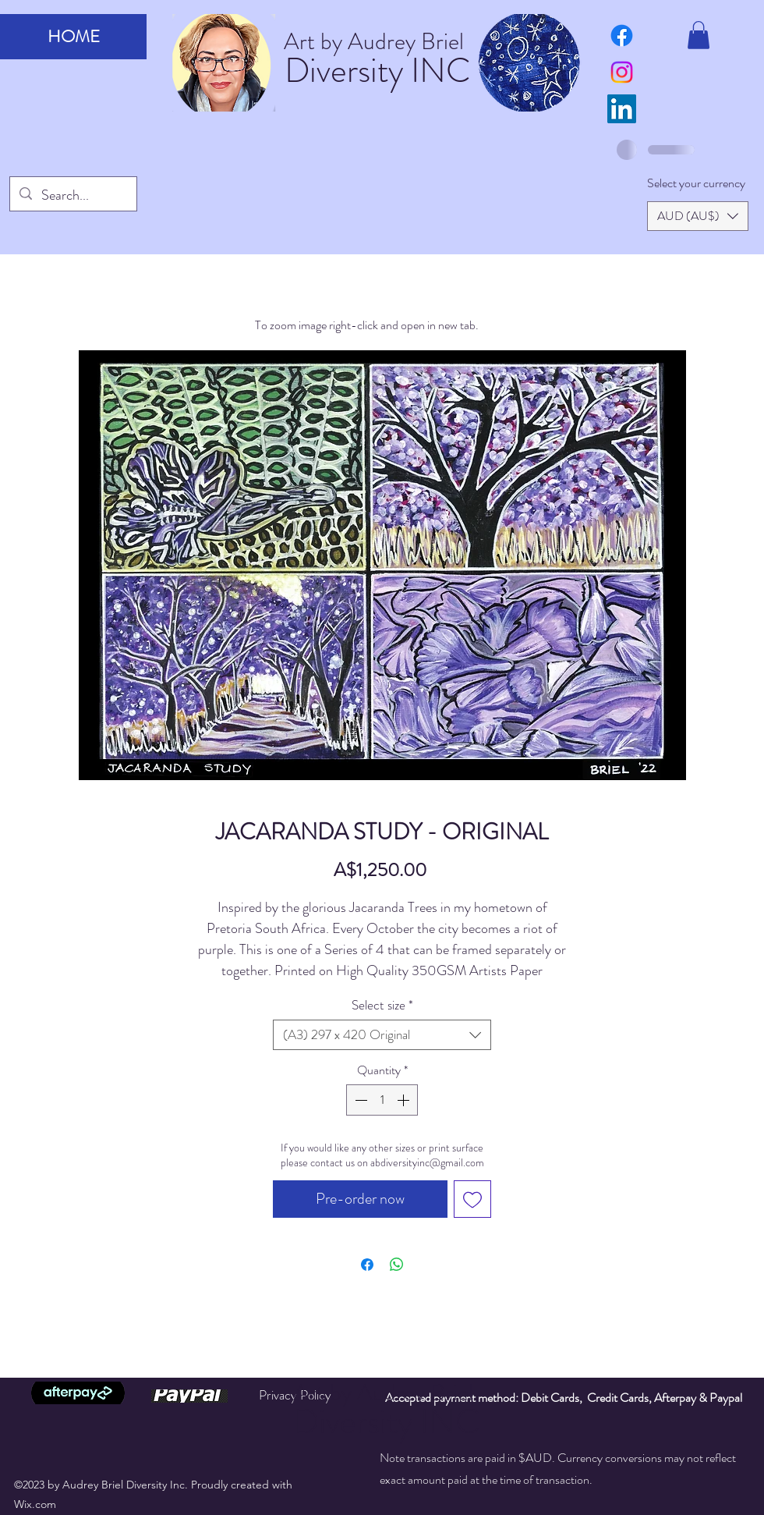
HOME (74, 36)
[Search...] (72, 196)
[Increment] (405, 1100)
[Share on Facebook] (367, 1264)
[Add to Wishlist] (472, 1199)
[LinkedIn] (621, 108)
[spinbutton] (382, 1100)
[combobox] (382, 1035)
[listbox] (697, 216)
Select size (382, 1005)
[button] (698, 35)
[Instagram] (621, 72)
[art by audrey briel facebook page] (621, 35)
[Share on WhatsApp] (396, 1264)
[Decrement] (359, 1100)
